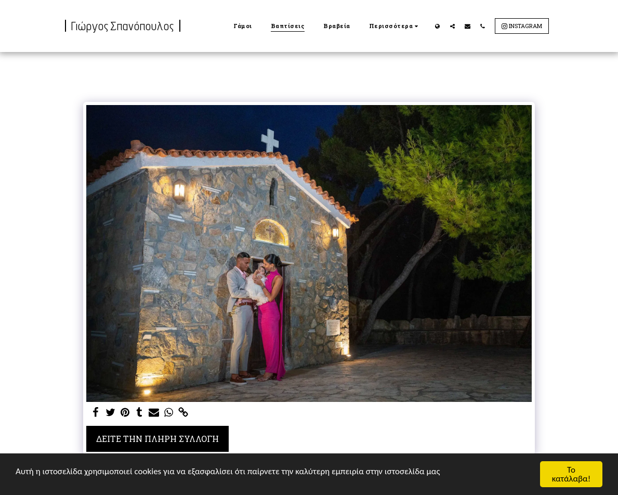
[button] (452, 26)
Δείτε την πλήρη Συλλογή (157, 438)
